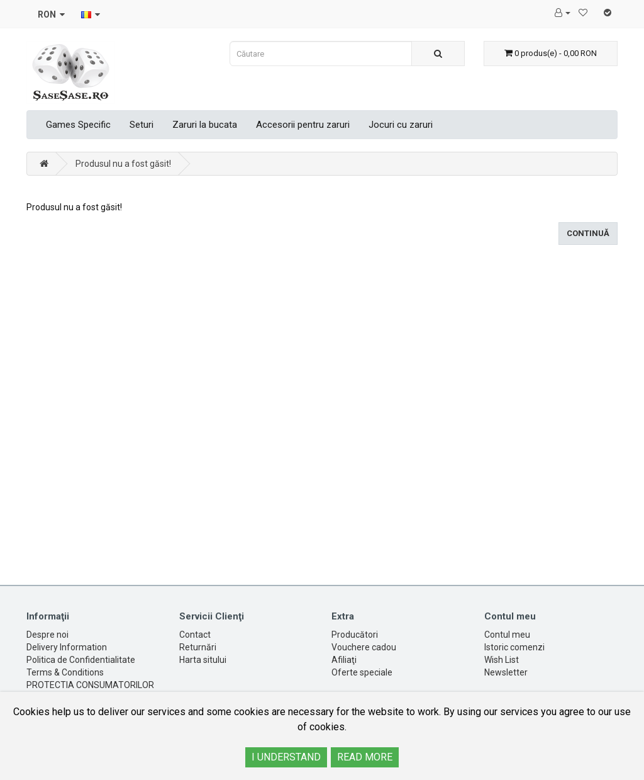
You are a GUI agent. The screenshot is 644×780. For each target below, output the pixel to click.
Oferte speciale (361, 672)
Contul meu (507, 635)
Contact (195, 635)
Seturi (141, 124)
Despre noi (47, 635)
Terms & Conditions (65, 672)
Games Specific (78, 124)
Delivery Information (66, 647)
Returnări (197, 647)
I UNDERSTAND (286, 757)
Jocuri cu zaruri (401, 124)
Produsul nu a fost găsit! (123, 164)
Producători (354, 635)
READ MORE (364, 757)
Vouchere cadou (363, 647)
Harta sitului (202, 660)
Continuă (588, 233)
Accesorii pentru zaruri (303, 124)
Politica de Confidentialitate (80, 660)
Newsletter (506, 672)
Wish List (501, 660)
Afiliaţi (344, 660)
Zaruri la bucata (204, 124)
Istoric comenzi (514, 647)
